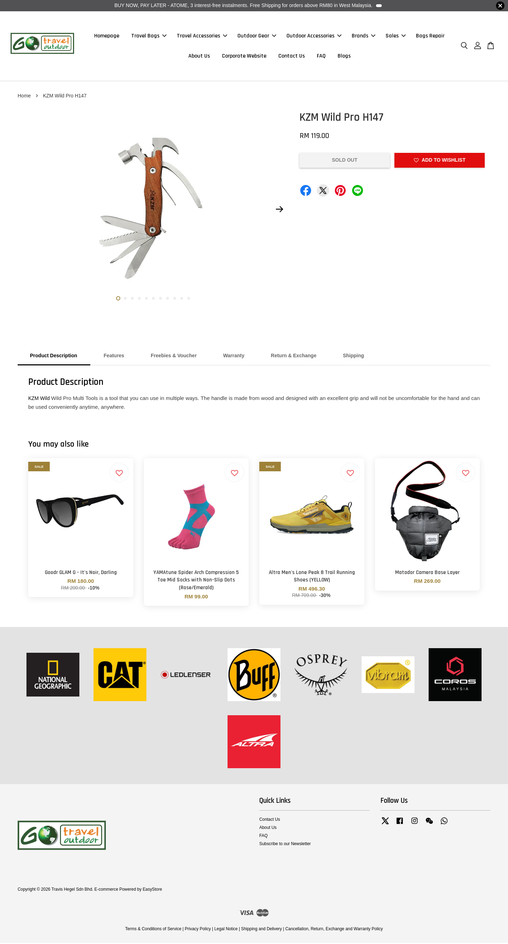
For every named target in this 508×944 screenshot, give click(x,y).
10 (182, 299)
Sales (396, 36)
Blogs (344, 56)
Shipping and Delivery (261, 929)
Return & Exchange (293, 356)
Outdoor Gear (256, 36)
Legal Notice (225, 929)
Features (114, 356)
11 (189, 299)
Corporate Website (244, 56)
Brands (363, 36)
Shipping (353, 356)
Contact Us (291, 56)
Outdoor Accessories (313, 36)
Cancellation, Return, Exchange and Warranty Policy (334, 929)
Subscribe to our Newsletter (285, 844)
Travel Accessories (202, 36)
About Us (199, 56)
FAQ (321, 56)
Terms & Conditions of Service (153, 929)
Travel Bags (149, 36)
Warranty (233, 356)
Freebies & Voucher (173, 356)
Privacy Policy (198, 929)
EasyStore (152, 890)
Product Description (53, 356)
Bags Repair (430, 36)
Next (279, 210)
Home (24, 97)
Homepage (106, 36)
